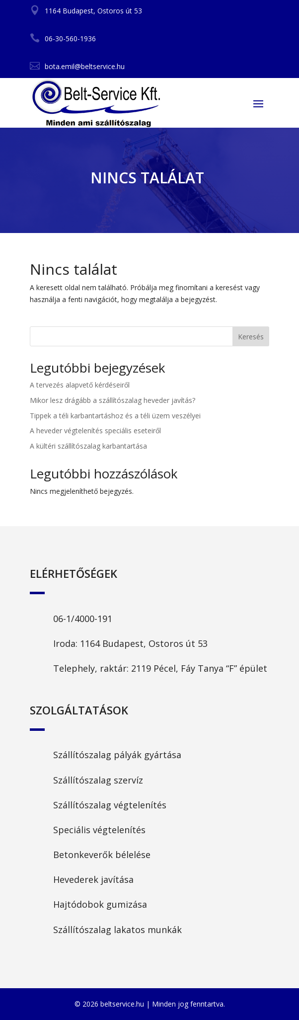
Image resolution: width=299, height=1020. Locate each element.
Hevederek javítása (93, 879)
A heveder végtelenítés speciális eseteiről (95, 430)
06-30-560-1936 (70, 38)
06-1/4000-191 (82, 619)
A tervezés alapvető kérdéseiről (80, 385)
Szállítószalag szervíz (98, 780)
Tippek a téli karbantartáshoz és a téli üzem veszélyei (115, 415)
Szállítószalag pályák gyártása (117, 755)
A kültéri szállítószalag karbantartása (88, 446)
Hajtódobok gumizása (100, 904)
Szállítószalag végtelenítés (109, 805)
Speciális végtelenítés (99, 830)
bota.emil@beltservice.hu (85, 66)
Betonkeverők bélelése (101, 855)
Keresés (251, 336)
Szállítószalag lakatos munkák (117, 930)
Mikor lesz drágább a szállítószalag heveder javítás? (112, 400)
